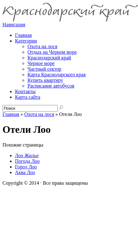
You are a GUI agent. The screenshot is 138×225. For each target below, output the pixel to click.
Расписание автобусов (50, 85)
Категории (26, 40)
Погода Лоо (27, 161)
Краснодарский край (49, 57)
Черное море (41, 63)
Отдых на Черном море (52, 52)
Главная (10, 114)
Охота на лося (42, 46)
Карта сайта (27, 97)
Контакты (25, 91)
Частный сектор (44, 69)
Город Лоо (26, 166)
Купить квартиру (45, 80)
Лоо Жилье (27, 155)
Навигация (13, 24)
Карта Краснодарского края (56, 74)
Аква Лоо (25, 172)
